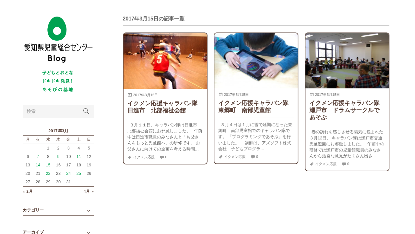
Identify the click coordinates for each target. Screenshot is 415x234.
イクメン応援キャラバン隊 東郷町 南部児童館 (256, 106)
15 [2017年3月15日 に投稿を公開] (48, 164)
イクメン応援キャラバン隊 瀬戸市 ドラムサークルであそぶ (347, 110)
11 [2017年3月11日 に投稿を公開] (79, 156)
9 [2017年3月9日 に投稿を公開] (58, 156)
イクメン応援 (144, 157)
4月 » (89, 191)
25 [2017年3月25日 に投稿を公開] (79, 173)
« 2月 (28, 191)
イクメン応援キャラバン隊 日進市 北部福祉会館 (165, 107)
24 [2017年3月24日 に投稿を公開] (68, 173)
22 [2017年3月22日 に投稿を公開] (48, 173)
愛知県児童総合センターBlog (58, 39)
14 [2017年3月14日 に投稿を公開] (38, 164)
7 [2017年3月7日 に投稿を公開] (38, 156)
